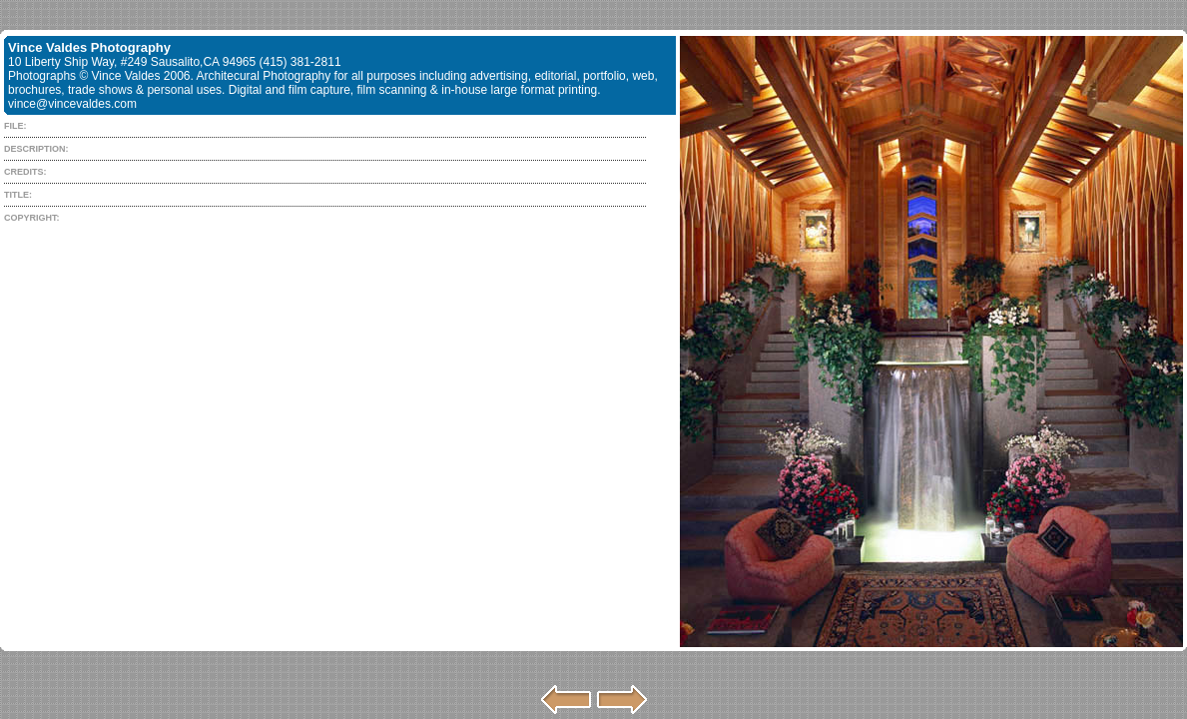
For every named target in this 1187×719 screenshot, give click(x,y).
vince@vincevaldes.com (72, 104)
